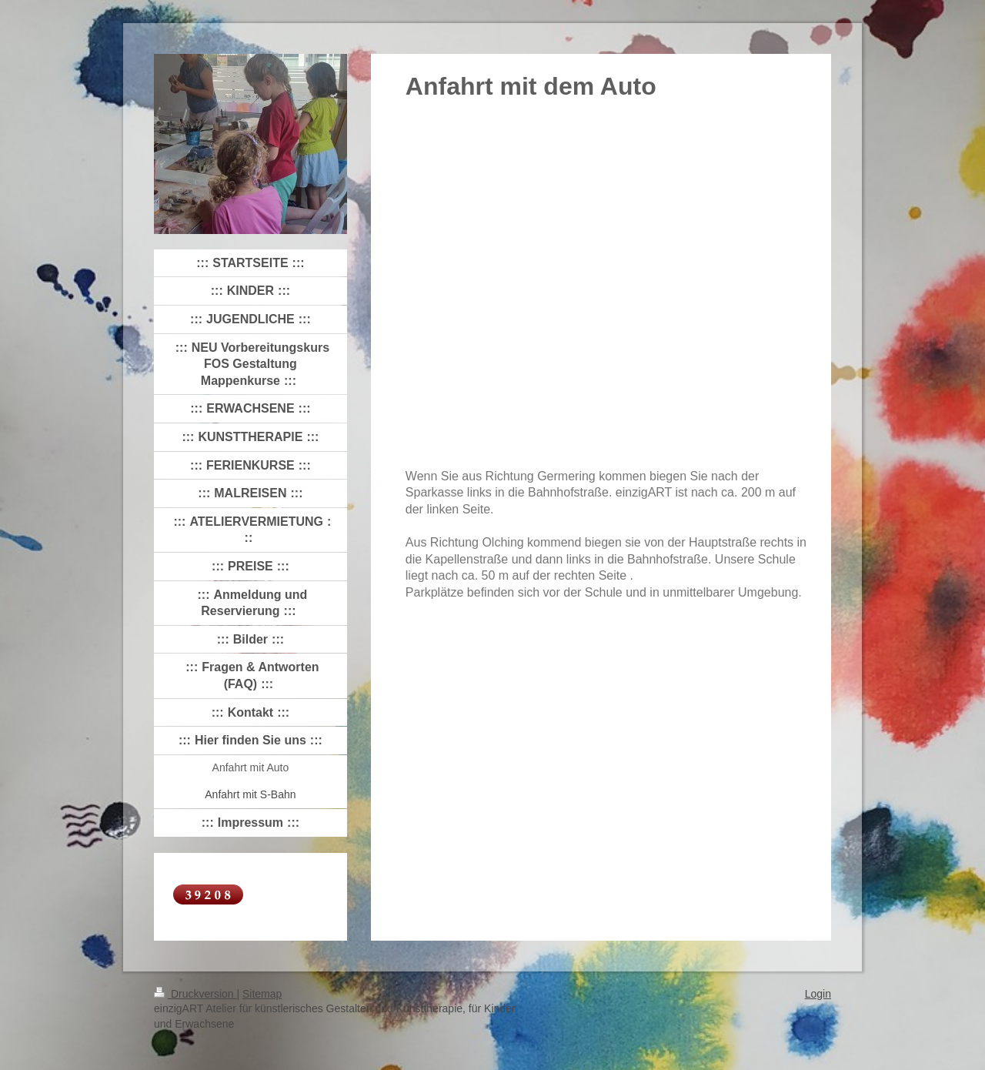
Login (818, 994)
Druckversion (195, 994)
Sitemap (262, 994)
